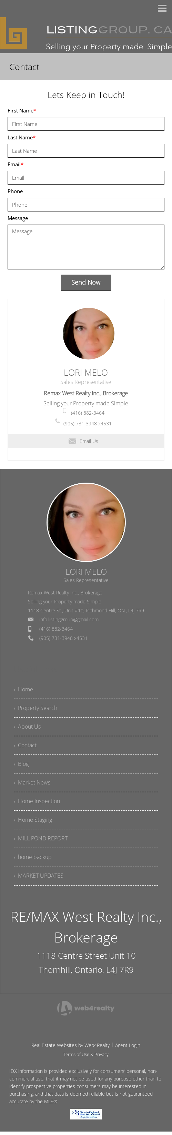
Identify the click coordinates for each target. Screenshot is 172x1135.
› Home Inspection (37, 803)
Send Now (85, 282)
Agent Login (127, 1048)
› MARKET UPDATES (38, 879)
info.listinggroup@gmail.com (69, 619)
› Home (23, 689)
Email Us (83, 441)
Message (18, 218)
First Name (22, 110)
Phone (15, 191)
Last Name (22, 137)
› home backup (33, 860)
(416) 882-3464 (87, 412)
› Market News (32, 784)
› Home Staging (33, 822)
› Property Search (35, 708)
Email (15, 164)
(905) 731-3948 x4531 (87, 423)
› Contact (25, 746)
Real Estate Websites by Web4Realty (70, 1048)
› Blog (21, 765)
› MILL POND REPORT (41, 841)
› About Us (27, 727)
